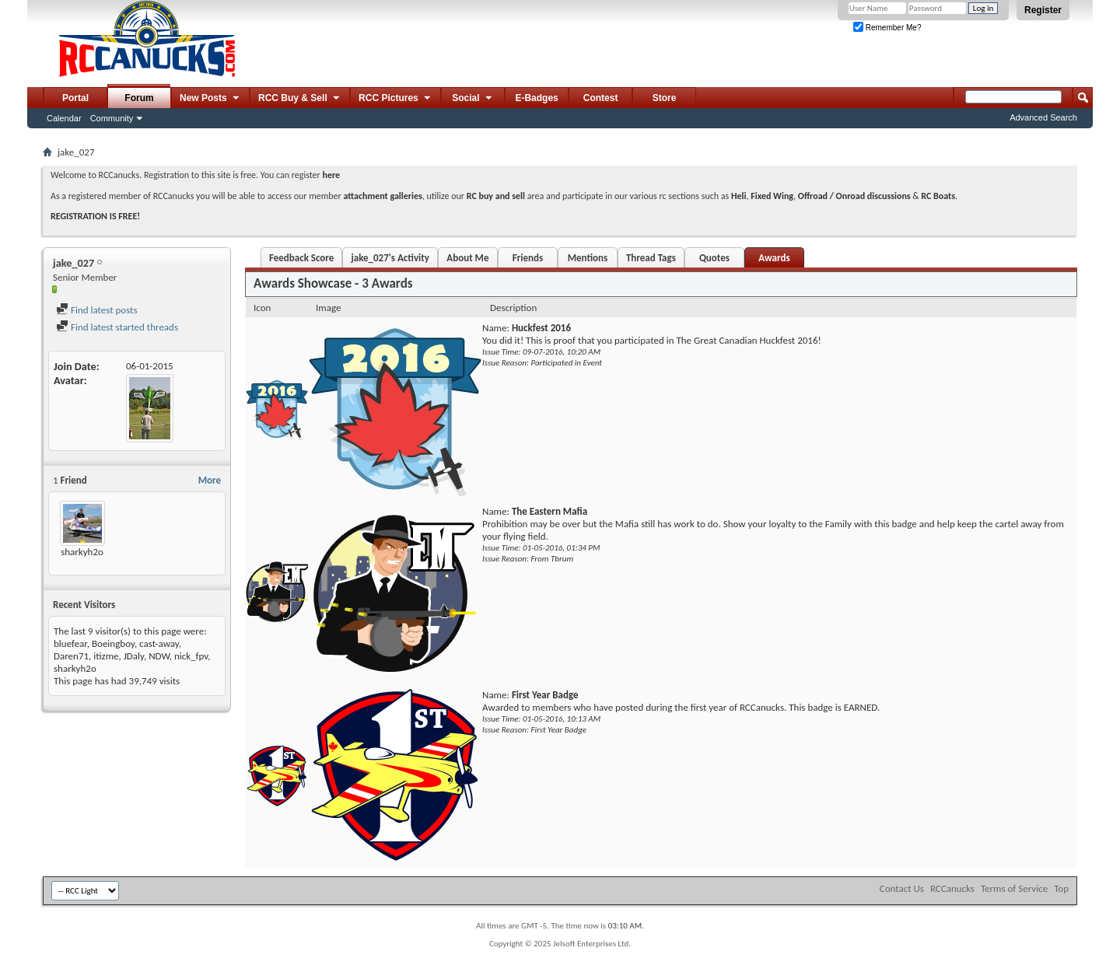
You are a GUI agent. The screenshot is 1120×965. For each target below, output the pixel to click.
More (209, 480)
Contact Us (902, 888)
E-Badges (536, 98)
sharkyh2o (82, 552)
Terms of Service (1014, 888)
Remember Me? (887, 27)
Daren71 (71, 656)
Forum (138, 98)
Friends (528, 258)
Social (473, 98)
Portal (75, 98)
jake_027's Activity (390, 258)
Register (1043, 10)
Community (112, 118)
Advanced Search (1043, 117)
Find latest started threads (117, 327)
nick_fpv (191, 656)
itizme (105, 656)
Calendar (64, 118)
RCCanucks (952, 888)
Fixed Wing (772, 196)
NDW (159, 656)
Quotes (714, 258)
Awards (773, 258)
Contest (600, 98)
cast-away (159, 643)
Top (1061, 888)
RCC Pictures (395, 98)
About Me (467, 258)
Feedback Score (301, 258)
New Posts (210, 98)
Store (665, 98)
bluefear (70, 643)
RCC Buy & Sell (299, 98)
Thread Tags (651, 258)
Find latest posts (97, 310)
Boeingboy (113, 643)
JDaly (134, 656)
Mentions (588, 258)
